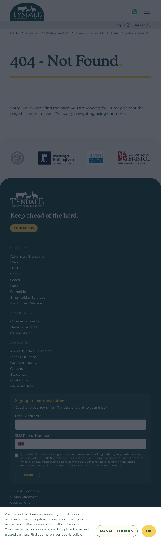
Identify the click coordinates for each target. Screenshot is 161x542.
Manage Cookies (116, 531)
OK (149, 531)
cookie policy (71, 534)
